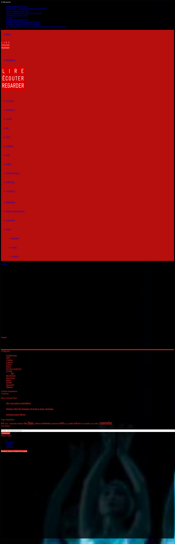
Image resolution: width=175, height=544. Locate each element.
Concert (9, 362)
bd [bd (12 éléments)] (2, 423)
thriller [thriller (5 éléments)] (96, 423)
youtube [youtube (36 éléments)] (105, 423)
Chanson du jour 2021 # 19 (17, 20)
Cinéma (9, 146)
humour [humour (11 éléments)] (47, 423)
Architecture (11, 355)
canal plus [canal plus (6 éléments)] (13, 423)
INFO (8, 137)
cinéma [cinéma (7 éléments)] (20, 423)
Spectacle (10, 385)
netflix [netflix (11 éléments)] (61, 423)
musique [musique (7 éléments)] (54, 423)
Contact (10, 191)
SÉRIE (8, 164)
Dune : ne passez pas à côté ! (17, 11)
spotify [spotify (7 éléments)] (87, 423)
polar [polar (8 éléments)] (71, 423)
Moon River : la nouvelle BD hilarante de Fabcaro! (26, 9)
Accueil (4, 264)
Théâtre (10, 182)
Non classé (10, 378)
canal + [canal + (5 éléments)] (6, 423)
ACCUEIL (10, 101)
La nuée (9, 18)
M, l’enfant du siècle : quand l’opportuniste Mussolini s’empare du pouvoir (36, 27)
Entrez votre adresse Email (12, 428)
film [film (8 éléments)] (25, 423)
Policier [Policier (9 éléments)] (77, 423)
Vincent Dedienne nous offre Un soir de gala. (24, 13)
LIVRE (9, 119)
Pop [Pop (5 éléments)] (82, 423)
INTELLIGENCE (12, 173)
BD (7, 128)
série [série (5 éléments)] (92, 423)
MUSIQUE (10, 110)
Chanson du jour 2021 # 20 (17, 6)
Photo (8, 380)
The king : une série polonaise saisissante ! (23, 24)
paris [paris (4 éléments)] (66, 423)
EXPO (9, 364)
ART (8, 155)
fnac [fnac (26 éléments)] (31, 423)
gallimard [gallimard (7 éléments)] (38, 423)
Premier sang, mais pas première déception (23, 22)
